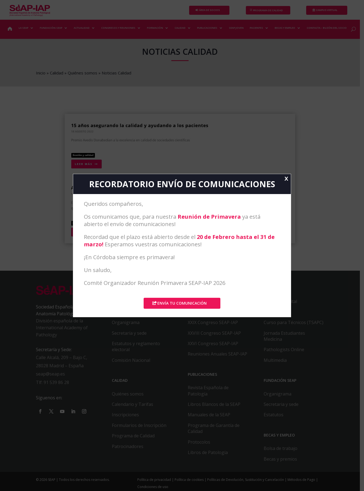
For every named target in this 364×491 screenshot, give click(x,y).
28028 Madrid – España (60, 368)
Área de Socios (211, 10)
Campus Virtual (330, 10)
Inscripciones (126, 417)
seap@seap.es (51, 377)
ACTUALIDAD (82, 28)
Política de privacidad (155, 482)
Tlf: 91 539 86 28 (53, 385)
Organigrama (127, 325)
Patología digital (283, 304)
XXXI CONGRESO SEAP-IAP (216, 304)
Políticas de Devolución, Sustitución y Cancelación (247, 482)
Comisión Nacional (132, 363)
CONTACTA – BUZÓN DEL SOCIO (327, 28)
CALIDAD (180, 28)
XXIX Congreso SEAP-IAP (215, 325)
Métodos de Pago (303, 482)
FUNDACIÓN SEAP (51, 28)
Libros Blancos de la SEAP (216, 407)
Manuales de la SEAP (211, 417)
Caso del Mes (280, 314)
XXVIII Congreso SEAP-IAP (216, 336)
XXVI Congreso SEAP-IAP (215, 346)
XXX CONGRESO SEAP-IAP (216, 314)
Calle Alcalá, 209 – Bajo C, (62, 360)
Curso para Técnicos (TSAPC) (296, 325)
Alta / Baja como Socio (135, 314)
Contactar (123, 304)
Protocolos (201, 444)
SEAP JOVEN (236, 28)
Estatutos (276, 417)
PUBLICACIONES (207, 28)
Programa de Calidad (134, 438)
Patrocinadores (129, 449)
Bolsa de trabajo (283, 451)
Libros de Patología (210, 455)
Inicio (41, 73)
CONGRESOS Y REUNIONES (118, 28)
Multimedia (278, 363)
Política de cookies (190, 482)
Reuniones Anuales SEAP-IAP (219, 357)
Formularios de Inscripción (140, 428)
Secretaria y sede (284, 407)
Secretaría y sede (130, 336)
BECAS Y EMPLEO (285, 28)
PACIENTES (256, 28)
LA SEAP (24, 28)
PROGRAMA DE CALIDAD (271, 10)
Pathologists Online (287, 352)
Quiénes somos (83, 73)
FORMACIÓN (155, 28)
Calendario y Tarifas (134, 407)
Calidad (57, 73)
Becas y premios (283, 461)
